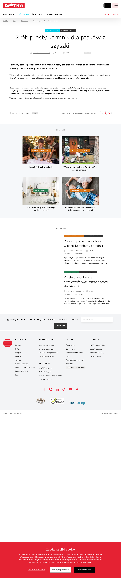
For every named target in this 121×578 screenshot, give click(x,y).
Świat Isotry (37, 14)
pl (107, 5)
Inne (16, 536)
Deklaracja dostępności (74, 521)
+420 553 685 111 (97, 506)
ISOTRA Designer (46, 529)
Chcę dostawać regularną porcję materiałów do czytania (43, 480)
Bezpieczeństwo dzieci (74, 514)
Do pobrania (70, 510)
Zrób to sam (23, 14)
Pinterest (105, 274)
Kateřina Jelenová (41, 53)
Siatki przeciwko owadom (25, 528)
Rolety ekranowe (21, 525)
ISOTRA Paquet (45, 533)
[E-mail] (96, 480)
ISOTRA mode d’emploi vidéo (50, 536)
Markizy (18, 517)
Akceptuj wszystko (84, 570)
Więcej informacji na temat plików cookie (74, 557)
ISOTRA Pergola (45, 540)
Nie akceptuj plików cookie (60, 570)
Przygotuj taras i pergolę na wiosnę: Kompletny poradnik (84, 404)
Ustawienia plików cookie (75, 528)
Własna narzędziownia (47, 506)
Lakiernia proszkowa (46, 517)
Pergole (18, 514)
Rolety (17, 510)
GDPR (68, 517)
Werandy (18, 521)
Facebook (90, 5)
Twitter (110, 274)
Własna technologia (46, 510)
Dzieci (87, 53)
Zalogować (60, 486)
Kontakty (69, 525)
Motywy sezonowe (55, 14)
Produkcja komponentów (48, 514)
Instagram (94, 5)
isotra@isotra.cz (96, 510)
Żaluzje (18, 506)
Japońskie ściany (21, 532)
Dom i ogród (8, 14)
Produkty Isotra (110, 14)
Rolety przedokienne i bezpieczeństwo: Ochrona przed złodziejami (87, 442)
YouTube (99, 5)
